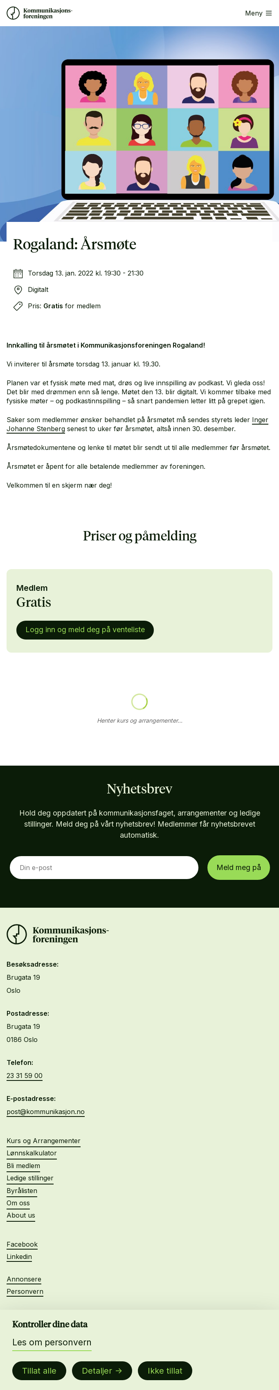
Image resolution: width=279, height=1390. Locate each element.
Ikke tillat (165, 1371)
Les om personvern (52, 1342)
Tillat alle (39, 1371)
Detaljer (97, 1371)
